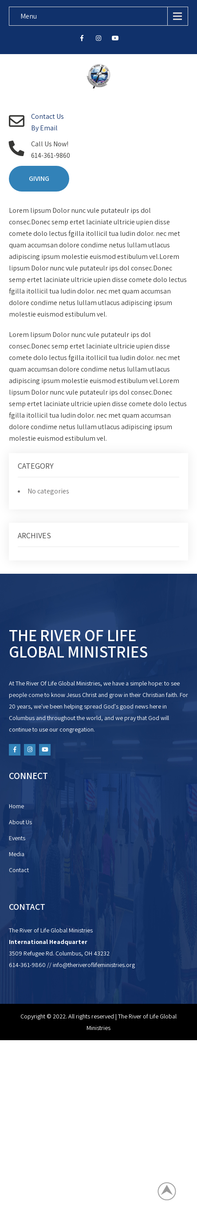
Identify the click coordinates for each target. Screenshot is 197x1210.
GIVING (39, 178)
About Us (20, 822)
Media (16, 854)
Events (17, 838)
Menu (28, 16)
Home (16, 806)
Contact (19, 870)
